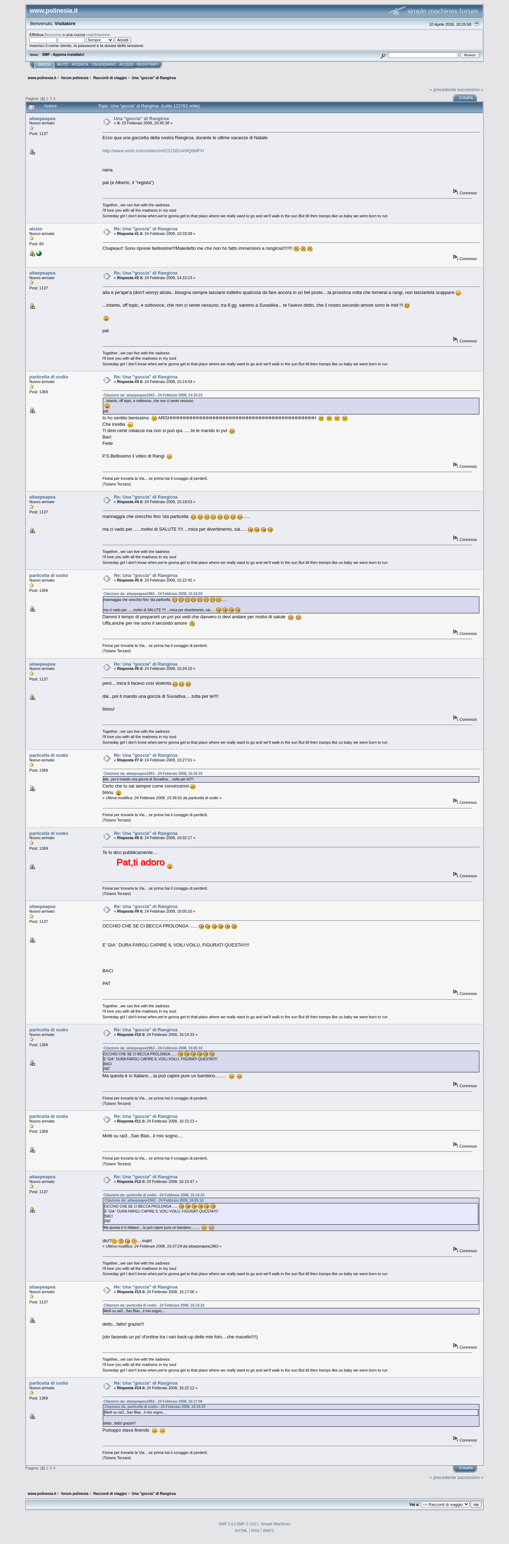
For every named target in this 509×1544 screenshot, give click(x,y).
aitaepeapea (42, 118)
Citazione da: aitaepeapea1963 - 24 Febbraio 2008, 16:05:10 (153, 1048)
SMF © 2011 (247, 1524)
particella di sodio (48, 376)
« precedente (442, 89)
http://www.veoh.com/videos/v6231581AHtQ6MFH (153, 150)
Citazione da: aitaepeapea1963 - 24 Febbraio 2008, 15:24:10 (153, 774)
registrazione (98, 34)
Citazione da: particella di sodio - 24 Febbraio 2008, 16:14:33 (154, 1195)
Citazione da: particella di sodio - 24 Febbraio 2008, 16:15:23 (154, 1305)
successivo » (470, 89)
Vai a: (414, 1504)
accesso (54, 34)
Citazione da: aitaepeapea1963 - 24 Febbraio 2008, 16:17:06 (153, 1401)
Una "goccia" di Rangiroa (141, 118)
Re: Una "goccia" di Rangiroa (145, 228)
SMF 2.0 (225, 1524)
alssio (35, 228)
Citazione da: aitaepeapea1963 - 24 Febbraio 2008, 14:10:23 (153, 395)
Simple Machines (275, 1524)
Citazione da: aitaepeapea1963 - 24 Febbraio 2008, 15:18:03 (153, 594)
